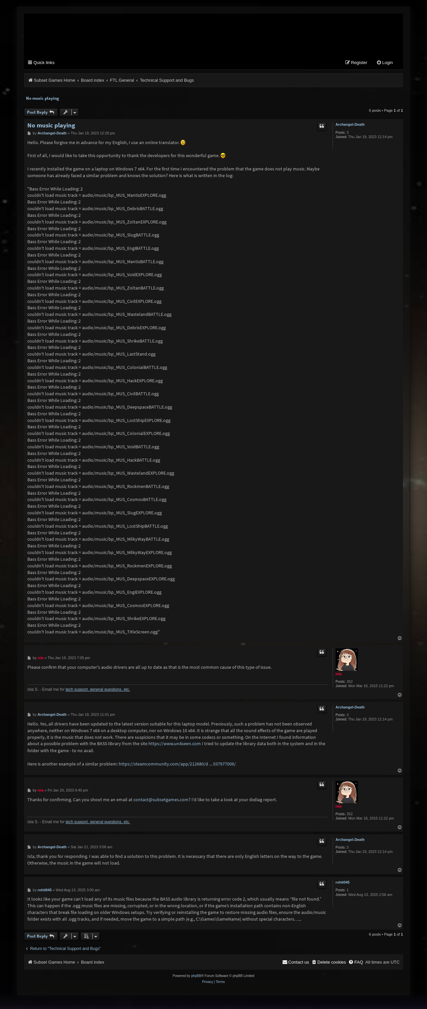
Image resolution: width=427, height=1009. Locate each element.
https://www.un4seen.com (174, 744)
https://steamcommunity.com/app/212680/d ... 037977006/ (177, 764)
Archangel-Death (350, 125)
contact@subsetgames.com (160, 800)
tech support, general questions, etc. (98, 689)
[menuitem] (384, 63)
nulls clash (298, 920)
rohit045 (343, 883)
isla (339, 674)
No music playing (42, 98)
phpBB (196, 976)
